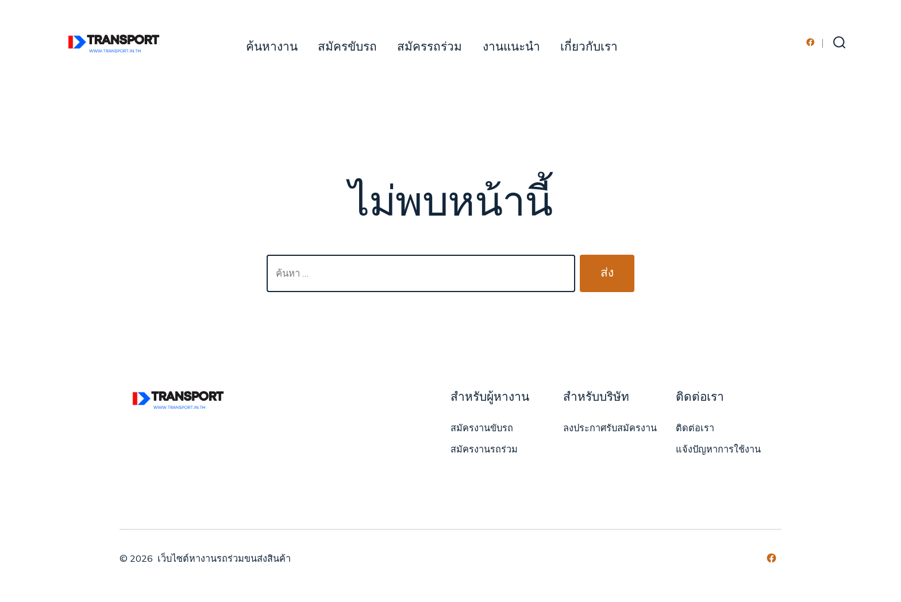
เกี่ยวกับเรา (589, 47)
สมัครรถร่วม (429, 47)
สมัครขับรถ (347, 47)
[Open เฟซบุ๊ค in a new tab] (810, 42)
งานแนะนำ (511, 47)
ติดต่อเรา (695, 428)
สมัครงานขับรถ (481, 428)
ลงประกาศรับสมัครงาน (610, 428)
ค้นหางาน (272, 47)
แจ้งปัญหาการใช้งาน (718, 449)
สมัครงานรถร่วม (484, 449)
